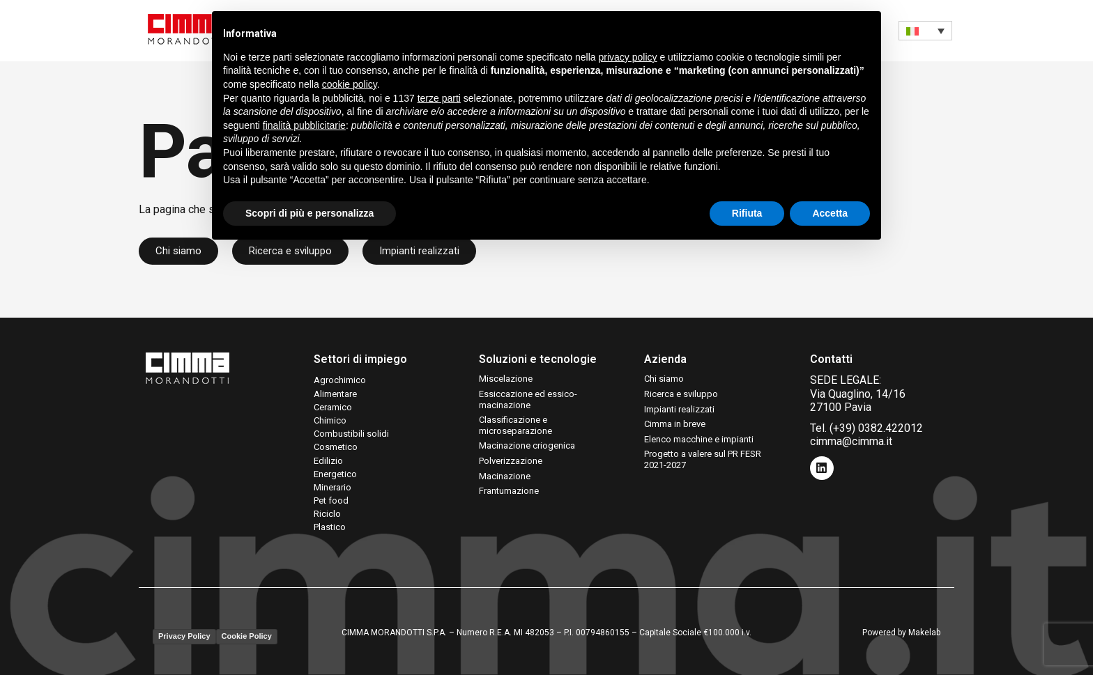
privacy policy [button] (628, 57)
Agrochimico (340, 380)
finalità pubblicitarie (304, 125)
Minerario (332, 487)
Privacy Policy (184, 636)
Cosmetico (336, 447)
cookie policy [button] (349, 84)
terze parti (439, 98)
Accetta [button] (830, 213)
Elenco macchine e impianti (699, 439)
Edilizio (328, 461)
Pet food (331, 500)
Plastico (330, 527)
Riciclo (327, 514)
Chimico (330, 420)
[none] (926, 30)
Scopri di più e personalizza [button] (309, 213)
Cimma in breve (674, 424)
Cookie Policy (247, 636)
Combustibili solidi (351, 433)
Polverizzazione (510, 461)
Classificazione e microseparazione (515, 425)
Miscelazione (506, 378)
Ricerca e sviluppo (681, 394)
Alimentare (335, 394)
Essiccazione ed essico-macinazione (528, 399)
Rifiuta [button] (747, 213)
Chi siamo (664, 378)
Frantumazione (509, 491)
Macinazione (504, 476)
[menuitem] (926, 30)
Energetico (335, 474)
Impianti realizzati (679, 409)
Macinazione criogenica (527, 445)
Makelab (924, 632)
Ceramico (333, 407)
